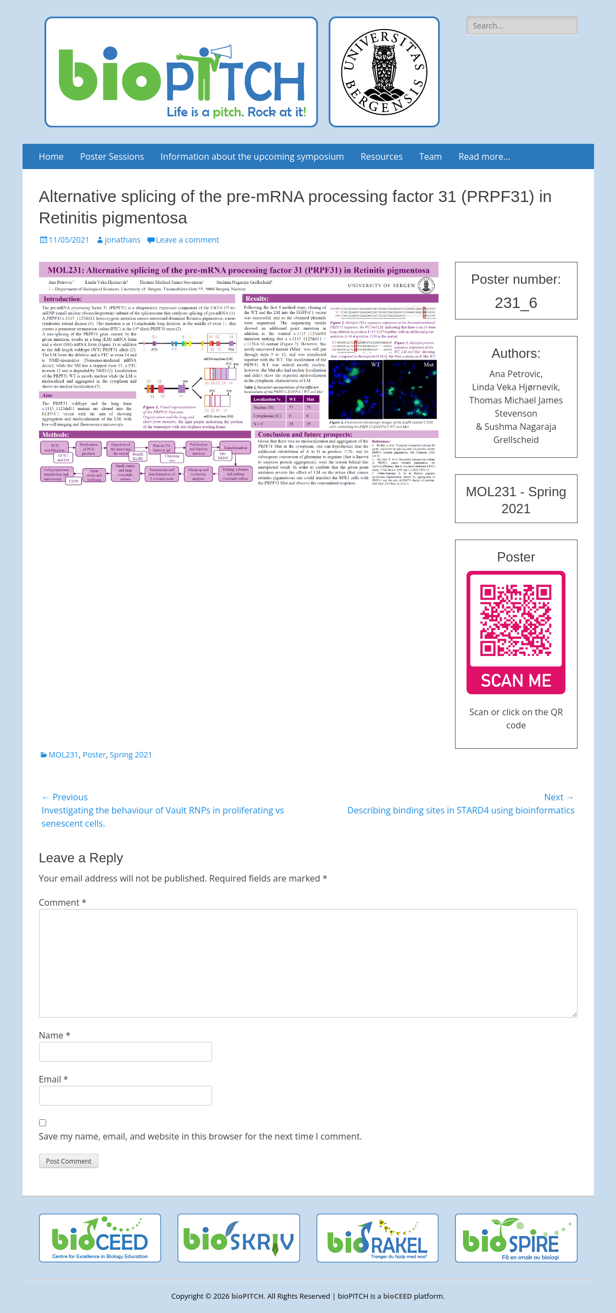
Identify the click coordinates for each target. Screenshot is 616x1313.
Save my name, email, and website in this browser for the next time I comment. (200, 1136)
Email (54, 1079)
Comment (63, 902)
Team (430, 156)
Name (55, 1035)
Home (51, 156)
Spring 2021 (131, 754)
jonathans (123, 239)
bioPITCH (247, 1296)
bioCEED (397, 1296)
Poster (94, 754)
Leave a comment (187, 239)
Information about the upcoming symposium (252, 156)
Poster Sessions (112, 156)
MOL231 (64, 754)
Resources (381, 156)
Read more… (484, 156)
